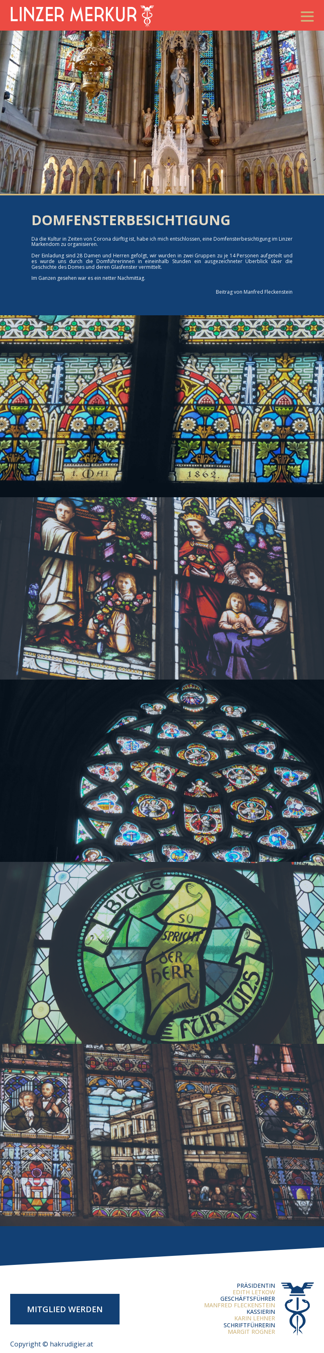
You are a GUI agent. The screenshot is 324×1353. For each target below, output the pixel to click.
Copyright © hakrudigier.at (51, 1344)
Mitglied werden (65, 1309)
